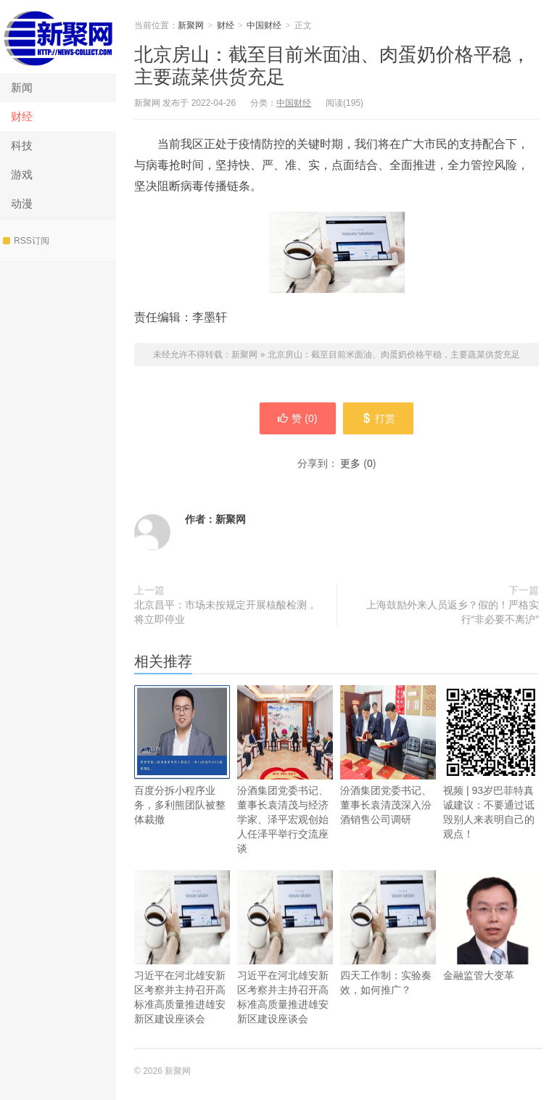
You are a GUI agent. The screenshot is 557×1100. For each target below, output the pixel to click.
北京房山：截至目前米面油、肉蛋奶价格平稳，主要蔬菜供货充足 (394, 355)
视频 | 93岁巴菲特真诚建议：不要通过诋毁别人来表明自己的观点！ (491, 762)
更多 (350, 463)
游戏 (22, 174)
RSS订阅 (26, 241)
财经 (22, 116)
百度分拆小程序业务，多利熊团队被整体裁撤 (182, 755)
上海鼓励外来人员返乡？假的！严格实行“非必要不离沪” (452, 612)
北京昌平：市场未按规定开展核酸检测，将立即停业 (225, 612)
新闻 (22, 87)
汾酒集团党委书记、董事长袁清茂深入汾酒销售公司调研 (388, 755)
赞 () (297, 418)
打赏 (378, 418)
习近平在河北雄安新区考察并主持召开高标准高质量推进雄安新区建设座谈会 (182, 947)
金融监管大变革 (491, 925)
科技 (22, 145)
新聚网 (58, 36)
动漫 (22, 203)
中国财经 (264, 25)
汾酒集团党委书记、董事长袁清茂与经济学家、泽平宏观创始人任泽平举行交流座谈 (285, 769)
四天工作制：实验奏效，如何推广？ (388, 933)
